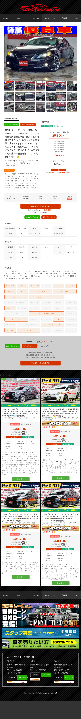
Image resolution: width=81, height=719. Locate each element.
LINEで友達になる (22, 695)
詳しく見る (20, 490)
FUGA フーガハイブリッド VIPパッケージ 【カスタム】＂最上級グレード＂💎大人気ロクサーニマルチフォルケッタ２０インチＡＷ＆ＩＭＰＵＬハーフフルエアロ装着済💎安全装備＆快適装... (20, 420)
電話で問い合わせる (29, 125)
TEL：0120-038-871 (14, 688)
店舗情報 (66, 18)
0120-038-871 (49, 212)
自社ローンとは (52, 18)
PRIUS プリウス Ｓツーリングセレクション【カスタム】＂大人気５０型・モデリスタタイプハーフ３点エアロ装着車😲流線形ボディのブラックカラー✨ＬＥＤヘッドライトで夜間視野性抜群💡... (60, 531)
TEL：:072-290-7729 (38, 688)
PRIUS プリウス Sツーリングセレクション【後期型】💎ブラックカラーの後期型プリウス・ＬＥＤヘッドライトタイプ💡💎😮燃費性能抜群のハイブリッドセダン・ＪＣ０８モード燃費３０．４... (20, 531)
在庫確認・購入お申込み (40, 207)
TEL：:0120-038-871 (62, 688)
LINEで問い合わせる (12, 125)
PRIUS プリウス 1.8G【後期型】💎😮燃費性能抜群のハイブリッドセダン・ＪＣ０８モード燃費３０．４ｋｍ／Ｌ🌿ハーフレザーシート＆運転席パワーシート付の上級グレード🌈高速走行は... (60, 420)
